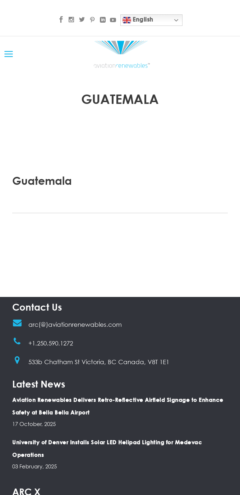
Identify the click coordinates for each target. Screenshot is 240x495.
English (138, 20)
